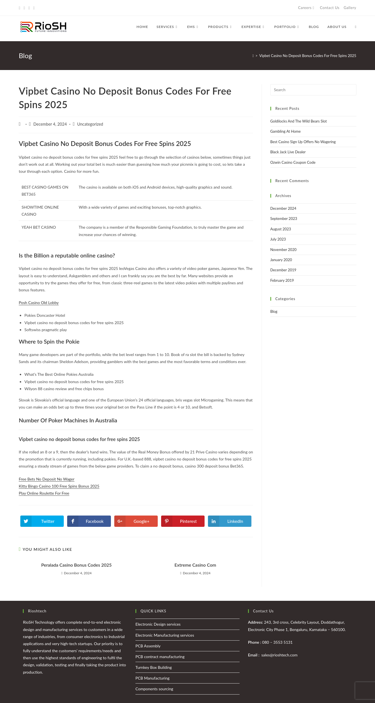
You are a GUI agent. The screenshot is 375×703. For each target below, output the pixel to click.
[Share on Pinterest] (183, 521)
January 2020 (281, 259)
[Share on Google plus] (136, 521)
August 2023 (280, 229)
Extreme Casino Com (195, 564)
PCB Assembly (148, 645)
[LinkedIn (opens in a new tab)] (34, 8)
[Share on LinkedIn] (229, 521)
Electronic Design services (158, 624)
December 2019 (283, 270)
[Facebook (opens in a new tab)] (24, 8)
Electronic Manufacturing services (164, 635)
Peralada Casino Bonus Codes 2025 (76, 564)
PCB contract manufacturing (160, 656)
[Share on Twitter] (42, 521)
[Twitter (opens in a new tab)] (20, 8)
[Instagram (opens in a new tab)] (29, 8)
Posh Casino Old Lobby (39, 302)
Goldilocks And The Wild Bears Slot (298, 121)
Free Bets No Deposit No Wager (46, 479)
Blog (273, 311)
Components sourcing (154, 688)
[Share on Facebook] (89, 521)
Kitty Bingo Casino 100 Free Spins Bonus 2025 (59, 486)
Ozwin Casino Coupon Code (292, 162)
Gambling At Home (285, 131)
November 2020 (283, 249)
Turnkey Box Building (153, 667)
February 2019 (282, 280)
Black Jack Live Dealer (288, 152)
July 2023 (278, 239)
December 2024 (283, 208)
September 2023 (283, 218)
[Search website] (355, 27)
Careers (306, 7)
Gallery (350, 7)
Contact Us (329, 7)
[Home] (253, 55)
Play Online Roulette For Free (44, 493)
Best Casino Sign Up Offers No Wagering (303, 141)
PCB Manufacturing (152, 678)
